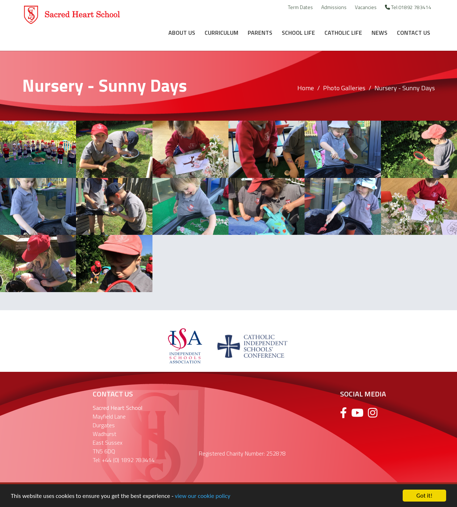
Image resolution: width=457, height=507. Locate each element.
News (379, 32)
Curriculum (221, 32)
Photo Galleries (344, 88)
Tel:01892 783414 (408, 7)
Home (305, 88)
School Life (298, 32)
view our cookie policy (202, 497)
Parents (260, 32)
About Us (181, 32)
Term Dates (300, 7)
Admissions (334, 7)
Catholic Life (343, 32)
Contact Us (413, 32)
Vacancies (366, 7)
